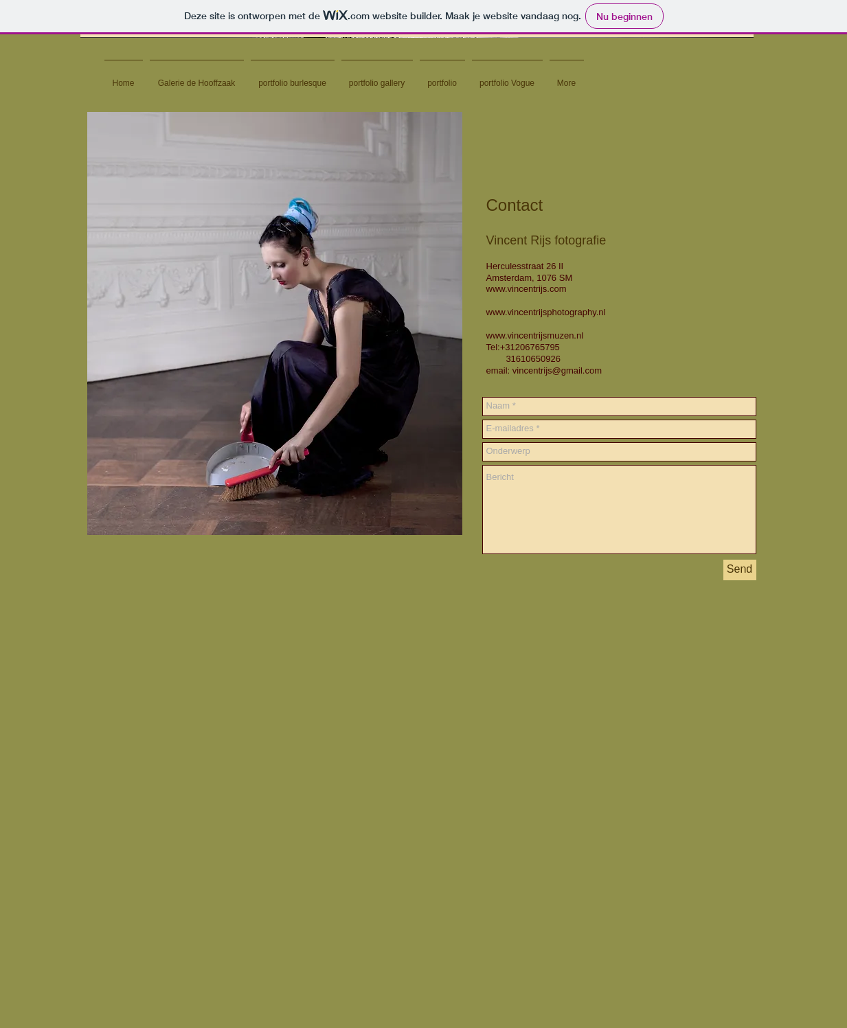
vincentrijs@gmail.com (557, 370)
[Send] (739, 570)
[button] (417, 36)
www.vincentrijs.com (526, 289)
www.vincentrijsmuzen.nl (535, 335)
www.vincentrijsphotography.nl (546, 312)
